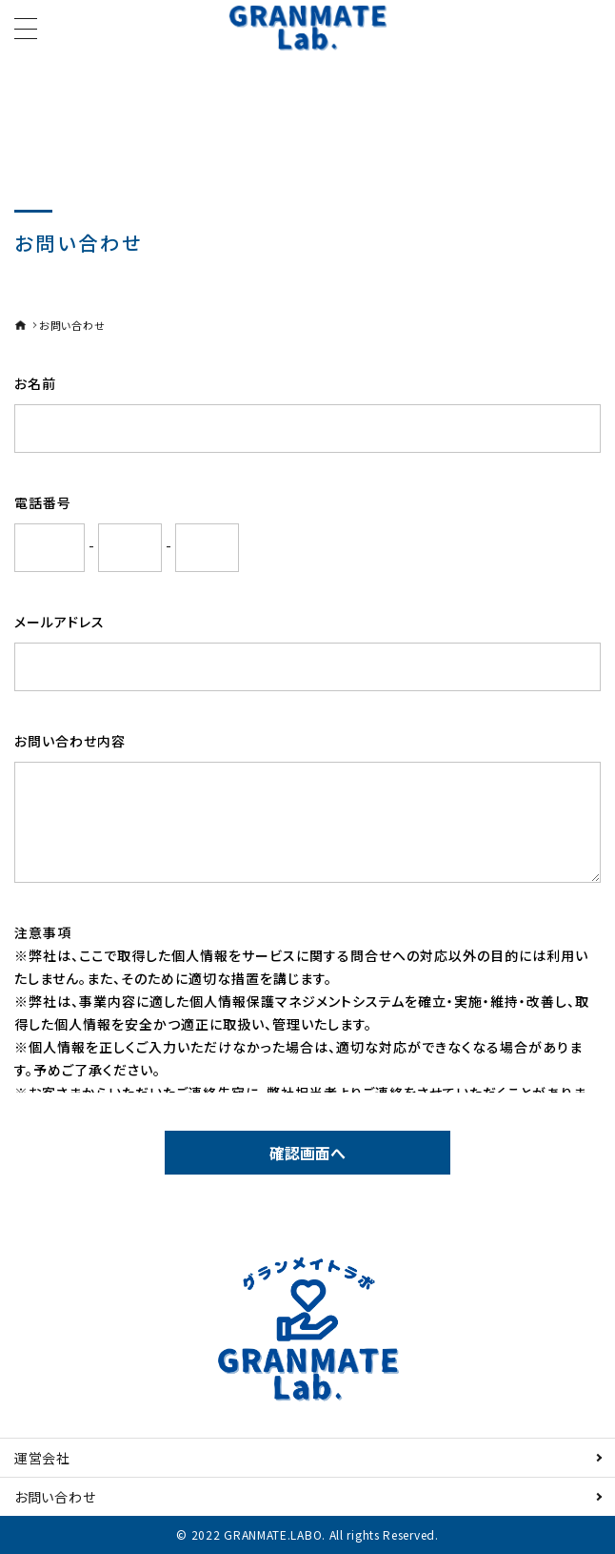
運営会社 (42, 1457)
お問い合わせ (54, 1496)
